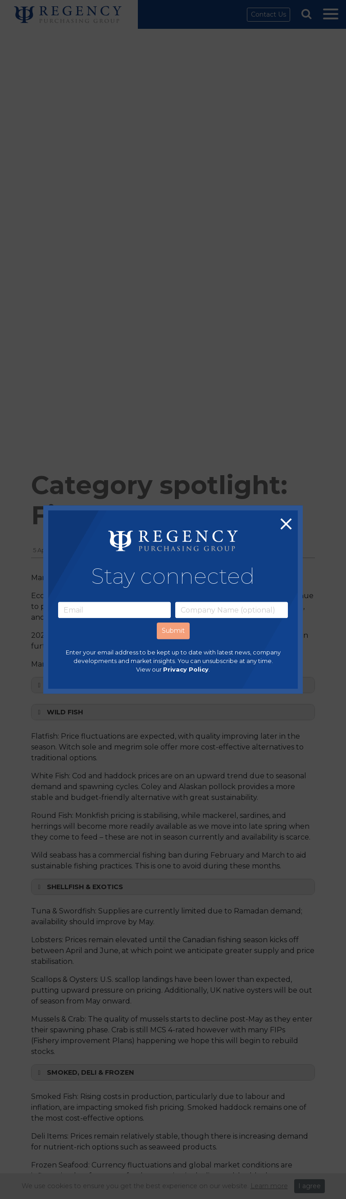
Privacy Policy (186, 670)
